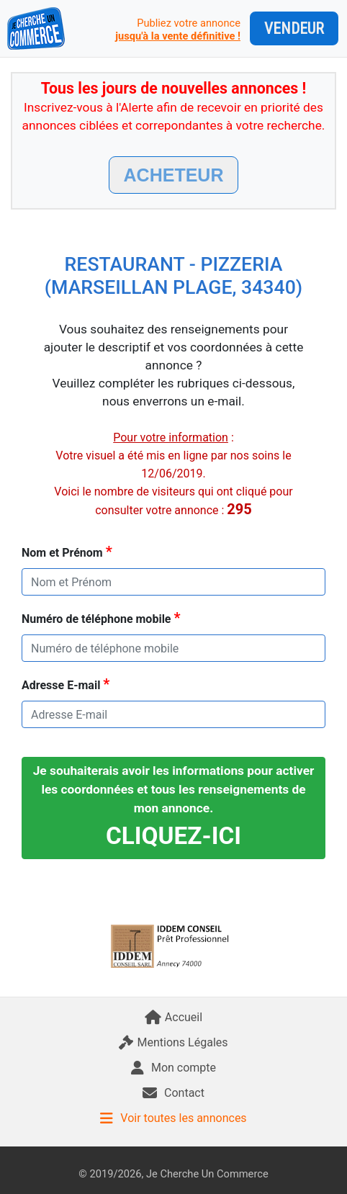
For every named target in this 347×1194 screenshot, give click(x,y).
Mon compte (173, 1067)
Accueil (173, 1017)
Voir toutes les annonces (173, 1118)
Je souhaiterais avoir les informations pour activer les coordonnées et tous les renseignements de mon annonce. (174, 806)
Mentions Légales (173, 1042)
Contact (173, 1093)
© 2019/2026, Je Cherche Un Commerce (173, 1173)
